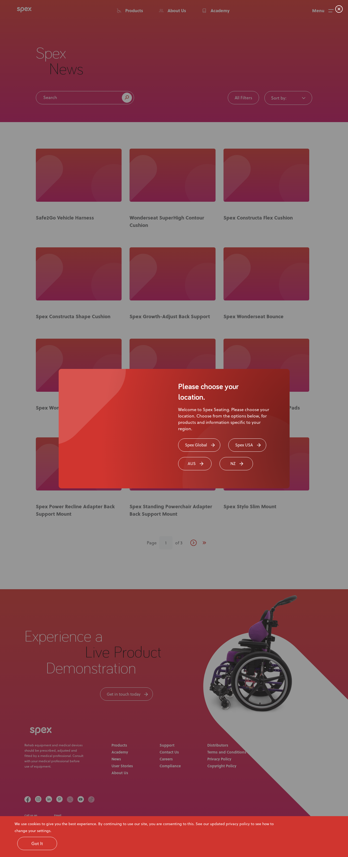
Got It (37, 843)
